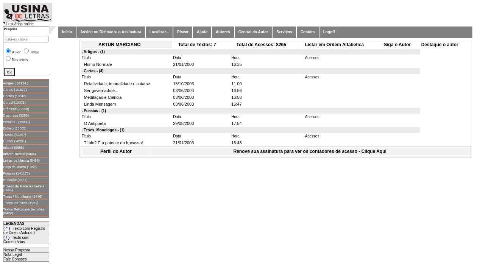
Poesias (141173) (16, 173)
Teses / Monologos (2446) (22, 196)
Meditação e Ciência (102, 97)
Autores (223, 32)
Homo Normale (97, 64)
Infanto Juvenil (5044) (19, 154)
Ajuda (202, 32)
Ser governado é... (100, 90)
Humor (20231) (14, 141)
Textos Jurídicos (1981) (20, 203)
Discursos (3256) (16, 115)
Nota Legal (12, 255)
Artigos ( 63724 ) (15, 83)
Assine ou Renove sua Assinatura (110, 32)
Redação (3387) (15, 180)
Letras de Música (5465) (21, 160)
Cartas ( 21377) (15, 90)
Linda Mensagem (99, 104)
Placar (183, 32)
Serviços (284, 32)
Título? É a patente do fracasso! (112, 142)
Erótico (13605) (14, 128)
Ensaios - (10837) (16, 122)
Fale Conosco (15, 259)
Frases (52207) (14, 135)
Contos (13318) (14, 96)
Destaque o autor (439, 44)
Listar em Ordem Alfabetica (334, 44)
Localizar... (159, 32)
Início (67, 32)
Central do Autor (253, 32)
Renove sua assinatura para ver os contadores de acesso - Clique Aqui (310, 151)
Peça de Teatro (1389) (20, 167)
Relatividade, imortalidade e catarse (116, 83)
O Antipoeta (94, 123)
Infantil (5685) (13, 148)
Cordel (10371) (14, 102)
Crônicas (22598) (16, 109)
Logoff (329, 32)
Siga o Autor (397, 44)
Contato (308, 32)
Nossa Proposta (16, 250)
